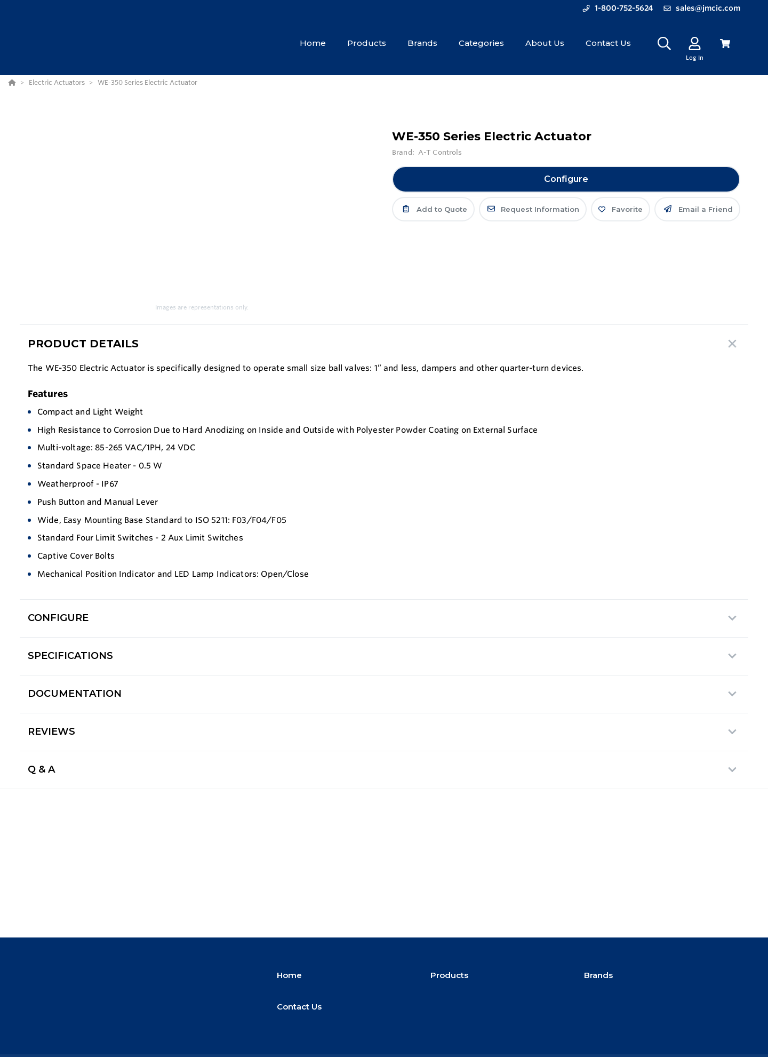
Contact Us (299, 1007)
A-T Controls (440, 152)
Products (449, 975)
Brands (598, 975)
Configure (566, 179)
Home (289, 975)
